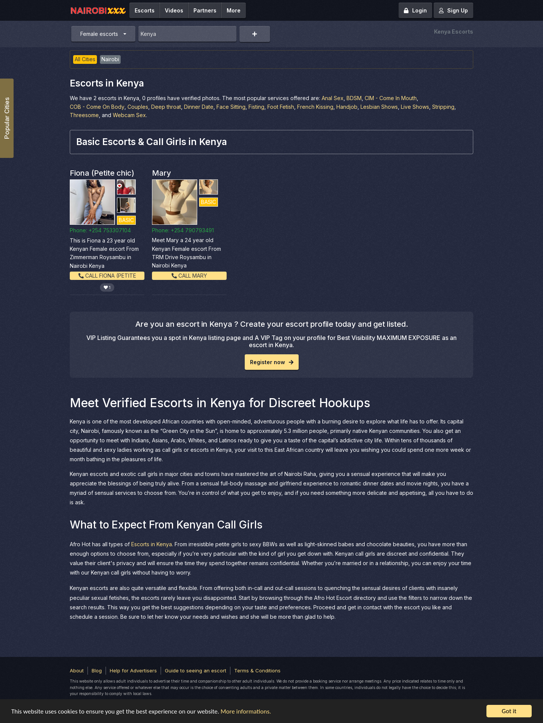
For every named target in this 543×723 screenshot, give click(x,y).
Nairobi (110, 59)
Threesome (84, 115)
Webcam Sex (129, 115)
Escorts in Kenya (151, 544)
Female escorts (99, 34)
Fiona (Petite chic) (102, 173)
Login (415, 10)
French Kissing (315, 107)
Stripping (443, 107)
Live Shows (415, 107)
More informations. (246, 711)
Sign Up (453, 10)
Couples (137, 107)
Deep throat (166, 107)
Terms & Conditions (257, 670)
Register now (271, 362)
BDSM (354, 98)
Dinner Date (198, 107)
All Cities (85, 59)
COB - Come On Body (97, 107)
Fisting (256, 107)
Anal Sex (333, 98)
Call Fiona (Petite (107, 275)
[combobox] (187, 34)
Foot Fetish (280, 107)
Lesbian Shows (379, 107)
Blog (97, 670)
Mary (161, 173)
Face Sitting (230, 107)
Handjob (346, 107)
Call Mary (189, 275)
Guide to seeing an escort (195, 670)
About (77, 670)
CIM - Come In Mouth (391, 98)
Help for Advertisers (133, 670)
